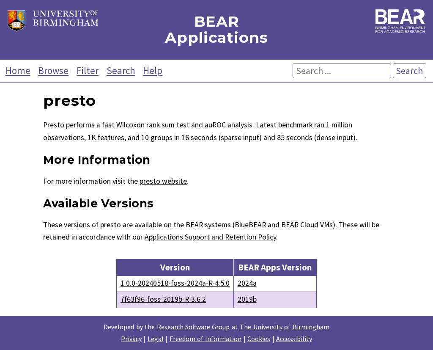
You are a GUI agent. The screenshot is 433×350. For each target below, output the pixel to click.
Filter (88, 70)
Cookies (258, 338)
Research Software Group (193, 326)
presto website (163, 181)
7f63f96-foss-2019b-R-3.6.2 (163, 299)
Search (121, 70)
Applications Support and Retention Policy (210, 237)
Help (152, 70)
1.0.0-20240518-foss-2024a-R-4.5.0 (175, 283)
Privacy (131, 338)
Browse (53, 70)
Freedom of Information (206, 338)
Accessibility (294, 338)
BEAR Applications (216, 30)
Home (17, 70)
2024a (247, 283)
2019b (247, 299)
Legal (156, 338)
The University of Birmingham (284, 326)
